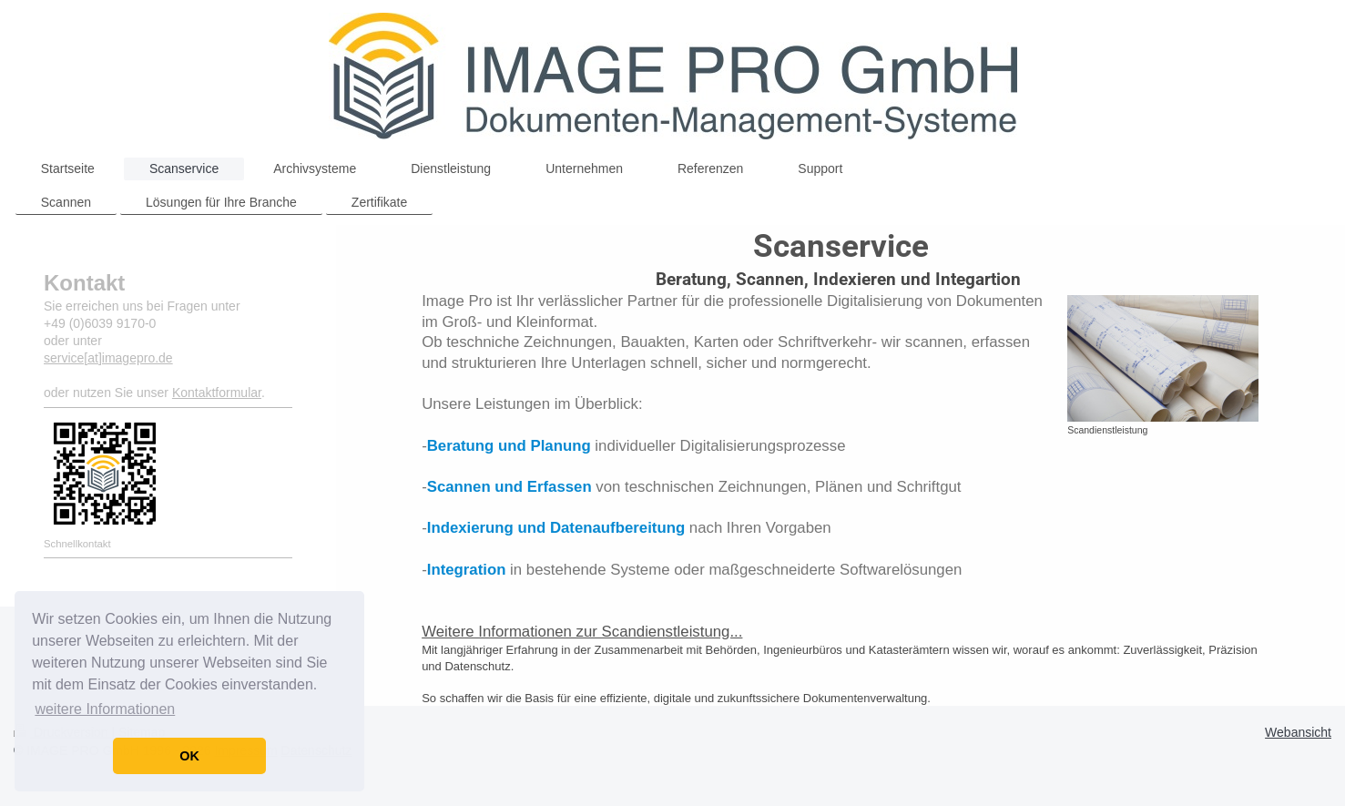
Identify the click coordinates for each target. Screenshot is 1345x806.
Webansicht (1298, 732)
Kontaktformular (216, 392)
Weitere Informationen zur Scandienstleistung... (582, 631)
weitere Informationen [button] (105, 709)
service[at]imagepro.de (108, 358)
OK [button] (189, 756)
